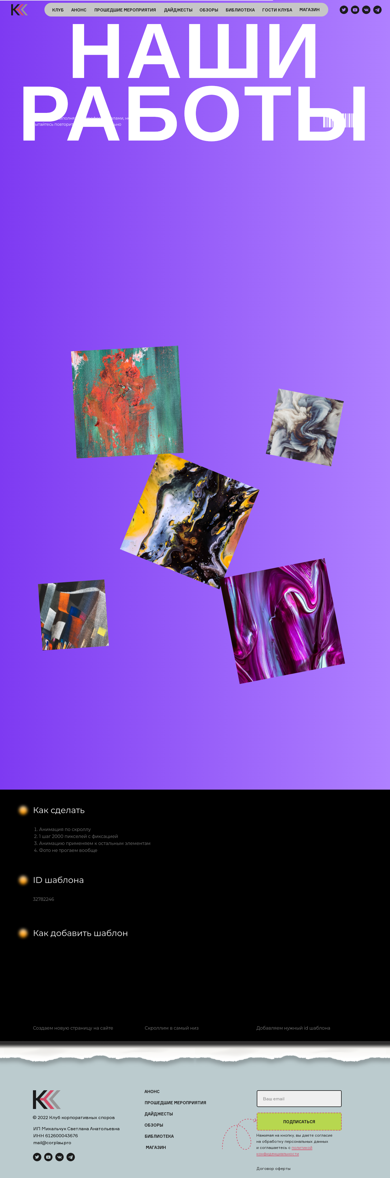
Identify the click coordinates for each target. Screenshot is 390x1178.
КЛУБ (58, 10)
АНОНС (78, 10)
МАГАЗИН (309, 9)
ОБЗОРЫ (208, 10)
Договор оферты (273, 1168)
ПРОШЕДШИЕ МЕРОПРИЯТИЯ (125, 10)
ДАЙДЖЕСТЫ (178, 10)
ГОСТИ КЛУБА (277, 10)
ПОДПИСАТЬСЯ (299, 1121)
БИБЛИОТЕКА (240, 10)
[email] (299, 1098)
